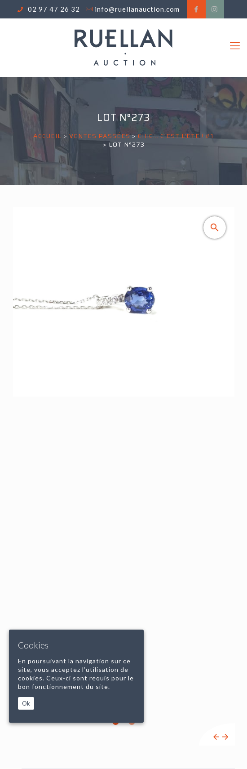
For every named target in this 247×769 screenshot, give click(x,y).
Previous (216, 737)
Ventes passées (99, 136)
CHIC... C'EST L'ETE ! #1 (176, 136)
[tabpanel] (124, 476)
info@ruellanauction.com (137, 9)
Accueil (47, 136)
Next (225, 737)
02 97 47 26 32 (53, 9)
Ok (26, 703)
